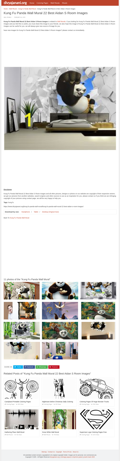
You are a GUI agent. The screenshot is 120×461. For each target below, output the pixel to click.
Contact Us (51, 452)
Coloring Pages (42, 3)
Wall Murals (55, 3)
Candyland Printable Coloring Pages (18, 402)
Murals (64, 3)
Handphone (25, 212)
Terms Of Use (67, 452)
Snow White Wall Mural (50, 432)
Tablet (36, 212)
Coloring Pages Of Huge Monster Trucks (94, 402)
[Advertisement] (60, 49)
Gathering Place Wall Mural (14, 432)
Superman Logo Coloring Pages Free (93, 432)
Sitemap (44, 452)
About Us (75, 452)
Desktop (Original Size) (50, 212)
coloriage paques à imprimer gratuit (71, 457)
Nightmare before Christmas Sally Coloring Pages (60, 402)
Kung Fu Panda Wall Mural (19, 218)
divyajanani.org (15, 3)
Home (32, 3)
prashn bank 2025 (89, 457)
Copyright (59, 452)
